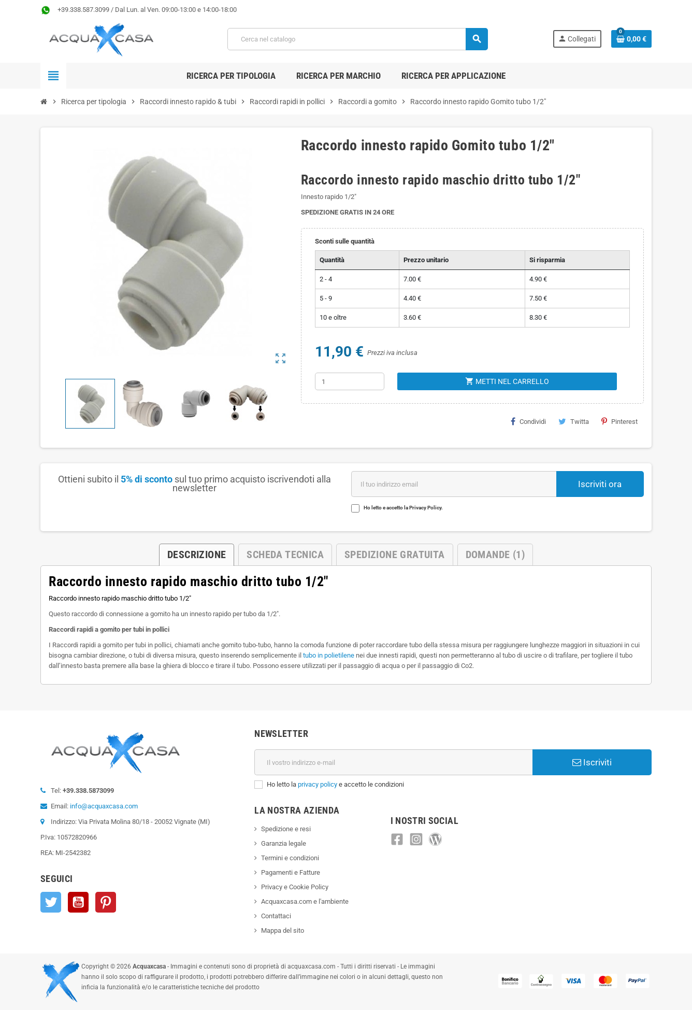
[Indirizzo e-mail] (393, 762)
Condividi (528, 421)
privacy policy (317, 784)
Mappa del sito (282, 930)
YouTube (78, 902)
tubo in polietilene (328, 655)
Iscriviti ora (600, 484)
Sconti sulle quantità (344, 241)
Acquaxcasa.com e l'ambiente (305, 901)
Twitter (50, 902)
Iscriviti (592, 762)
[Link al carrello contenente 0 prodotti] (631, 39)
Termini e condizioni (290, 858)
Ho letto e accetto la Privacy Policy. (403, 507)
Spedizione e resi (286, 829)
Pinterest (619, 421)
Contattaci (276, 916)
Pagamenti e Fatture (290, 872)
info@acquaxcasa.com (104, 806)
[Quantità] (349, 381)
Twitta (573, 421)
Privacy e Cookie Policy (294, 887)
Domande (495, 554)
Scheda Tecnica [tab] (285, 554)
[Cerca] (357, 39)
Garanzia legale (283, 843)
